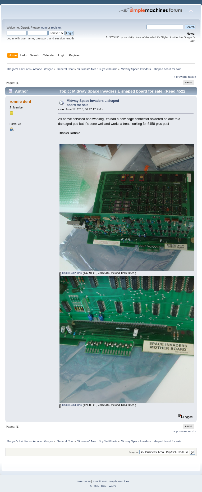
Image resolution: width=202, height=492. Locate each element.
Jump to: (134, 452)
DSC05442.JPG (70, 273)
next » (192, 76)
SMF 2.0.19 (84, 481)
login (43, 27)
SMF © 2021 (100, 481)
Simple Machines (119, 481)
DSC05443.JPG (70, 405)
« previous (180, 76)
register (56, 27)
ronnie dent (20, 101)
